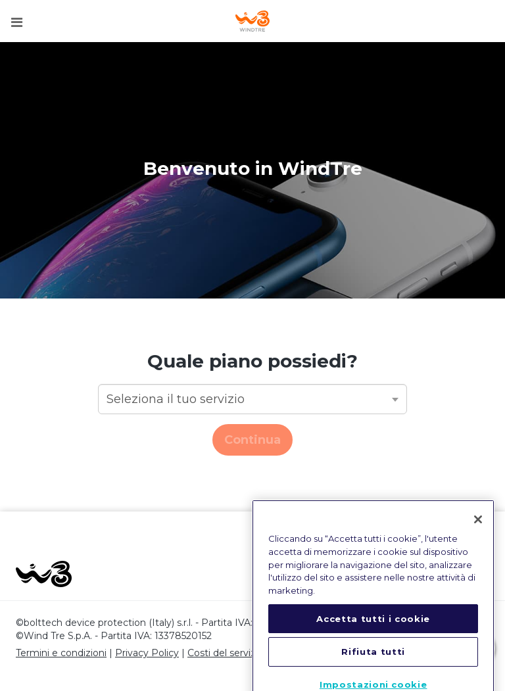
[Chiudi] (478, 531)
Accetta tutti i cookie (372, 630)
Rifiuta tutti (373, 663)
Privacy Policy (147, 653)
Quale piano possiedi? (252, 361)
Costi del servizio (225, 653)
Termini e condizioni (61, 653)
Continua (252, 440)
